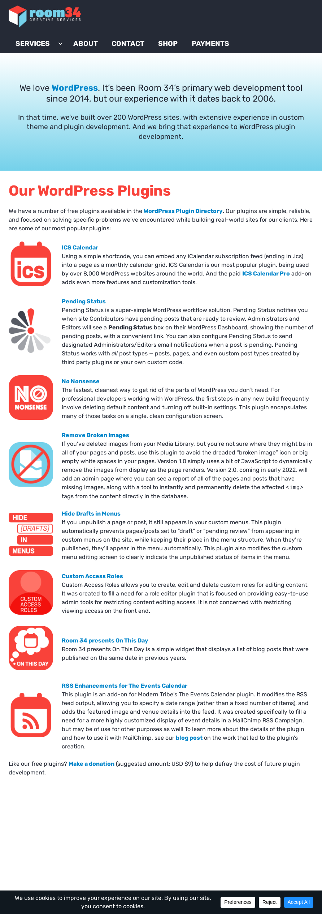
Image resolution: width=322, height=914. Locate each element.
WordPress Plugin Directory (183, 225)
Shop (176, 51)
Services (41, 51)
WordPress (75, 103)
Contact (136, 51)
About (94, 51)
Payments (219, 51)
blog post (189, 752)
